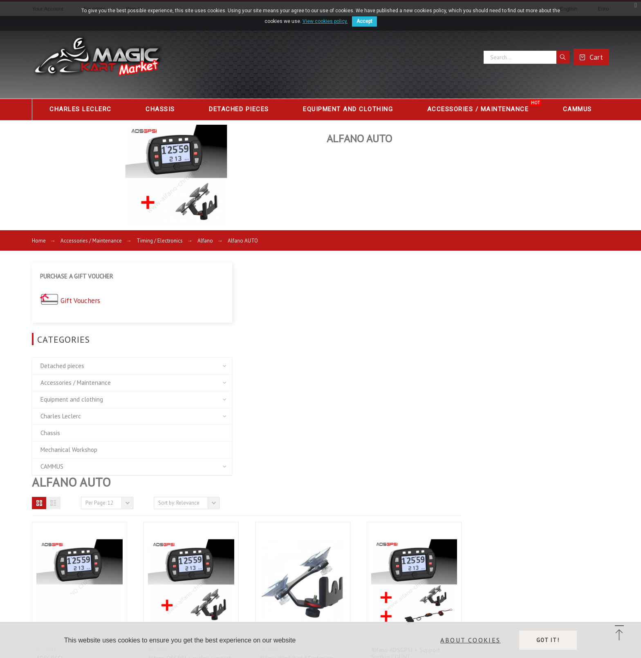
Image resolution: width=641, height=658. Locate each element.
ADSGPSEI (197, 438)
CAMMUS (51, 460)
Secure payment (89, 583)
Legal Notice (84, 557)
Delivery (79, 545)
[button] (186, 284)
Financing (80, 596)
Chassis (50, 427)
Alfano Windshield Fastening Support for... (443, 442)
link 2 (247, 557)
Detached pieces (62, 360)
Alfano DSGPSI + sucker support (336, 438)
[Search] (526, 57)
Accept (364, 21)
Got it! (548, 640)
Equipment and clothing (71, 393)
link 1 (247, 545)
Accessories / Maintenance (75, 376)
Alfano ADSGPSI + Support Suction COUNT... (552, 434)
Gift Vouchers (81, 295)
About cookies (470, 640)
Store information (449, 544)
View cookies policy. (325, 21)
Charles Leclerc (60, 410)
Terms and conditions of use (106, 570)
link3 (246, 570)
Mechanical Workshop (68, 443)
